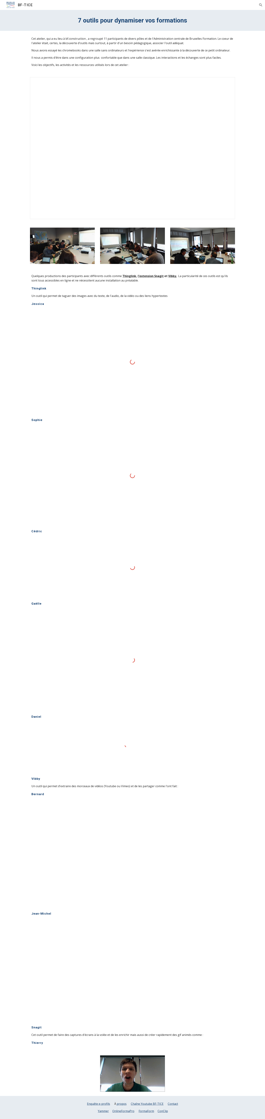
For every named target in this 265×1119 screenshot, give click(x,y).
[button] (260, 5)
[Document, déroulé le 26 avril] (132, 148)
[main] (132, 20)
